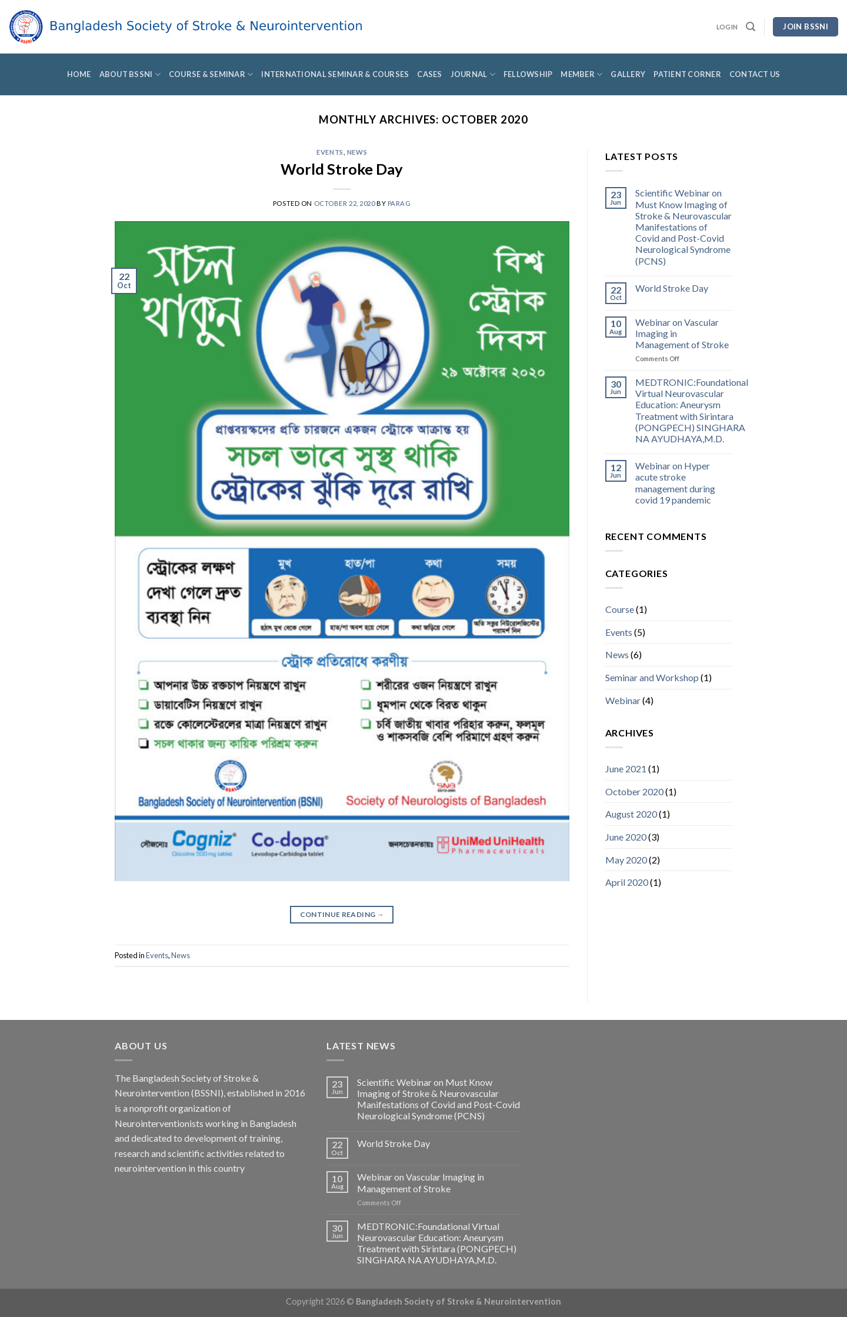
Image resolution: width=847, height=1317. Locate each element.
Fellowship (528, 74)
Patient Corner (687, 74)
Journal (473, 74)
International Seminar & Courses (335, 74)
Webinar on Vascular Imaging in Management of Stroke (682, 333)
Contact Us (755, 74)
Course (619, 609)
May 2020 (626, 859)
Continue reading (342, 914)
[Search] (750, 26)
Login (727, 27)
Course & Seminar (211, 74)
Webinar (623, 700)
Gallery (628, 74)
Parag (399, 203)
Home (79, 74)
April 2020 (626, 882)
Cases (429, 74)
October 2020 (634, 791)
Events (329, 152)
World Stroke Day (342, 169)
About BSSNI (130, 74)
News (357, 152)
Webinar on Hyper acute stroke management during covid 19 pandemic (675, 482)
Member (581, 74)
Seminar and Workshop (652, 677)
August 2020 (631, 813)
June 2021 (625, 768)
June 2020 (625, 836)
